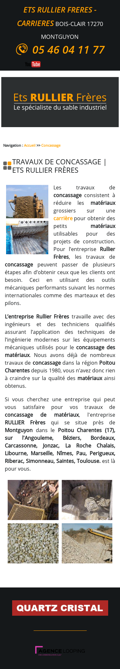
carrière (63, 218)
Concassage (50, 145)
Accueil (30, 145)
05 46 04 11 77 (68, 49)
